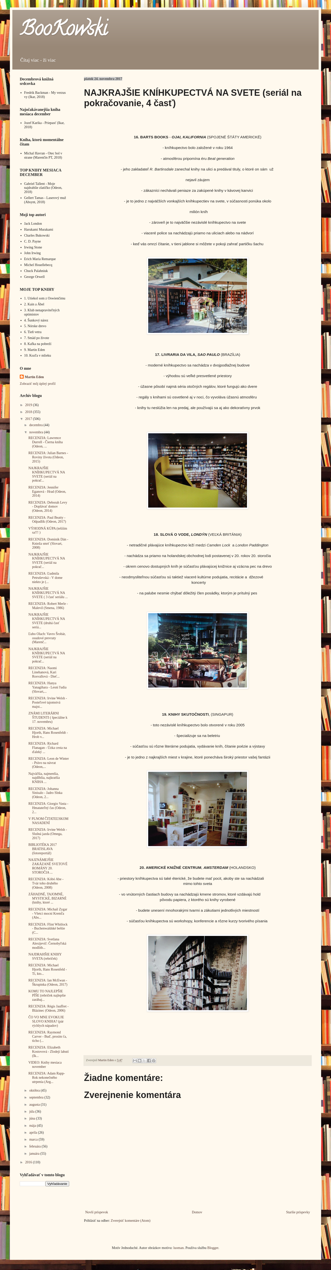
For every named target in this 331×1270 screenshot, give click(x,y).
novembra (36, 432)
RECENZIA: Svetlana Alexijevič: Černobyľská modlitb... (47, 943)
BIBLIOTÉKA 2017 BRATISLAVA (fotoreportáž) (42, 849)
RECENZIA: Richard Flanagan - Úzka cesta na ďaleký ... (47, 748)
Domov (197, 1212)
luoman (178, 1248)
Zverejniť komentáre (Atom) (130, 1220)
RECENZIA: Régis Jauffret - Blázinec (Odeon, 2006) (48, 1008)
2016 (29, 1162)
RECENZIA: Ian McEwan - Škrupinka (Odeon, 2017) (47, 982)
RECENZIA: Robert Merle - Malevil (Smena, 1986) (48, 606)
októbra (35, 1090)
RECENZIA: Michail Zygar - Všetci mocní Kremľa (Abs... (47, 913)
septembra (36, 1097)
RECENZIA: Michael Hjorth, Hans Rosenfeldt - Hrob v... (48, 733)
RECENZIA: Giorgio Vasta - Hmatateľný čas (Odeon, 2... (48, 808)
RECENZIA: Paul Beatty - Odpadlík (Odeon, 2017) (47, 520)
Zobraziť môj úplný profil (38, 384)
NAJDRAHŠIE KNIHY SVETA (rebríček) (45, 956)
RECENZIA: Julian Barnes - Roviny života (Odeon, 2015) (48, 457)
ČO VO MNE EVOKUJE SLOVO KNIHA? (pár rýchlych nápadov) (46, 1021)
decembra (36, 425)
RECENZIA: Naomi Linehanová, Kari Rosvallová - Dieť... (44, 672)
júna (32, 1118)
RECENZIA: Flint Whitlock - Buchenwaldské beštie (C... (47, 929)
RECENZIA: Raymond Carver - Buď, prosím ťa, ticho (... (47, 1036)
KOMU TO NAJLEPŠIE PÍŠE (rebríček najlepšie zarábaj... (47, 995)
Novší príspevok (96, 1212)
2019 (29, 405)
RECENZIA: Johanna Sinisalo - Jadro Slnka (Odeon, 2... (45, 793)
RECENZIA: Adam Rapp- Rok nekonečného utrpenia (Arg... (46, 1078)
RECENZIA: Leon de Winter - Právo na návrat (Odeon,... (48, 763)
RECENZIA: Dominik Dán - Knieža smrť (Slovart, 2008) (48, 543)
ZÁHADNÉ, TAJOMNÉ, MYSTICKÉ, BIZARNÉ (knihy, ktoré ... (47, 898)
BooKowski (63, 30)
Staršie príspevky (298, 1212)
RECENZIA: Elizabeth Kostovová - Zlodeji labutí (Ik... (48, 1052)
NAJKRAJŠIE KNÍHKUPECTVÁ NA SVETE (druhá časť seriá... (46, 621)
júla (32, 1111)
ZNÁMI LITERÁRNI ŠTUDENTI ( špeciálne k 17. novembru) (47, 717)
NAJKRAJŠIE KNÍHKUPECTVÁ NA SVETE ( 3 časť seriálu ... (48, 593)
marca (34, 1139)
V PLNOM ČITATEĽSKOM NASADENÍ (48, 821)
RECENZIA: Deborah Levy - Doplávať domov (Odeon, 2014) (47, 507)
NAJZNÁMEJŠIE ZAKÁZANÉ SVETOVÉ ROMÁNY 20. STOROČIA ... (47, 866)
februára (35, 1146)
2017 (29, 419)
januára (34, 1153)
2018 (29, 412)
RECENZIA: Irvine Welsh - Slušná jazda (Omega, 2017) (47, 834)
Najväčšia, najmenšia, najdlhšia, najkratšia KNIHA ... (44, 778)
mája (33, 1125)
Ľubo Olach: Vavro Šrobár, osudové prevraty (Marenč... (47, 638)
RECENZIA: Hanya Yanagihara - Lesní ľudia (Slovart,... (47, 687)
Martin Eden (34, 377)
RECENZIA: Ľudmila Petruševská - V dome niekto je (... (45, 578)
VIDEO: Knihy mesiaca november (45, 1065)
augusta (35, 1104)
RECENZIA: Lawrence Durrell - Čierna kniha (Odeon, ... (45, 442)
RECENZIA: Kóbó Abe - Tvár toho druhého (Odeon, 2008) (45, 883)
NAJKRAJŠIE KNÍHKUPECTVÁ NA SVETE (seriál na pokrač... (46, 474)
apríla (33, 1132)
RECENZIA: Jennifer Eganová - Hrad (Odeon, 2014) (47, 492)
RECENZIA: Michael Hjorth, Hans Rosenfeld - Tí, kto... (47, 969)
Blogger (212, 1248)
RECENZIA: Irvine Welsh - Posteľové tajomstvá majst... (47, 702)
